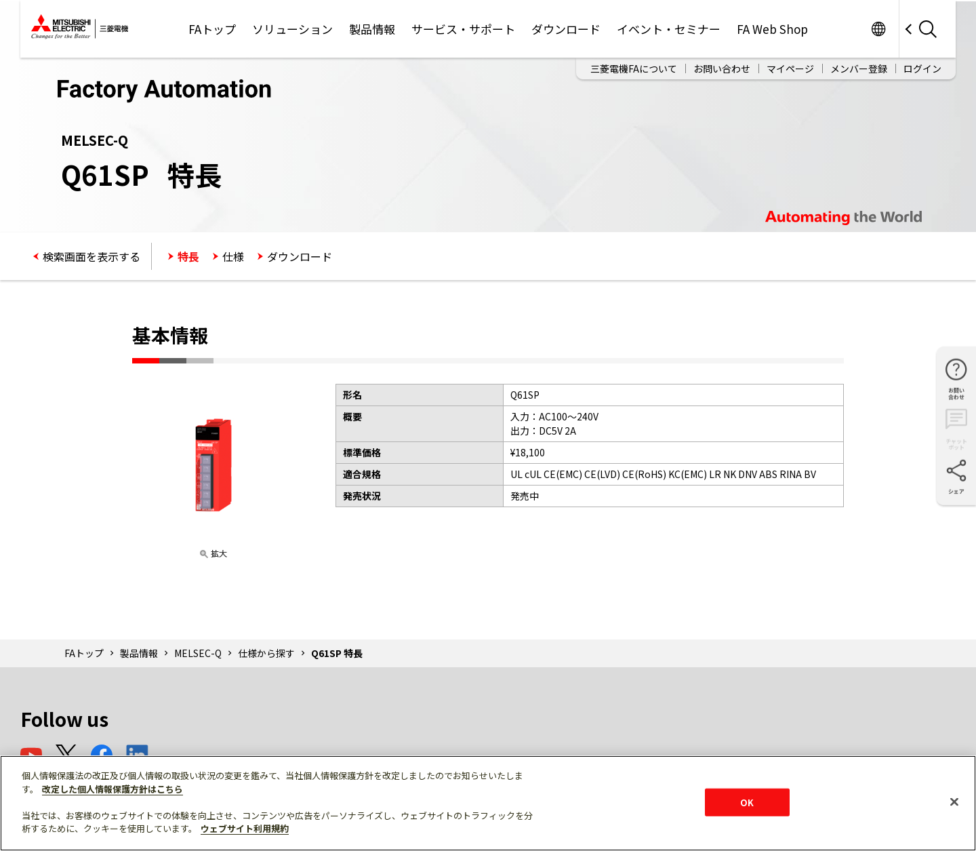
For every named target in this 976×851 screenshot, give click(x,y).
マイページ (790, 68)
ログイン (922, 68)
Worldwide (878, 29)
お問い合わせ (721, 68)
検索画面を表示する (91, 256)
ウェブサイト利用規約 (245, 828)
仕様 (233, 256)
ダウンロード (566, 28)
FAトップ (212, 28)
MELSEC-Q (198, 653)
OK (747, 801)
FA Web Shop (772, 28)
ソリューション (292, 28)
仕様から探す (266, 653)
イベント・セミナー (668, 28)
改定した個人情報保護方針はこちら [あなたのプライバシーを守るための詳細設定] (112, 789)
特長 (188, 256)
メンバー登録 (858, 68)
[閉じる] (954, 801)
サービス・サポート (463, 28)
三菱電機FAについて (633, 68)
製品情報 (372, 28)
